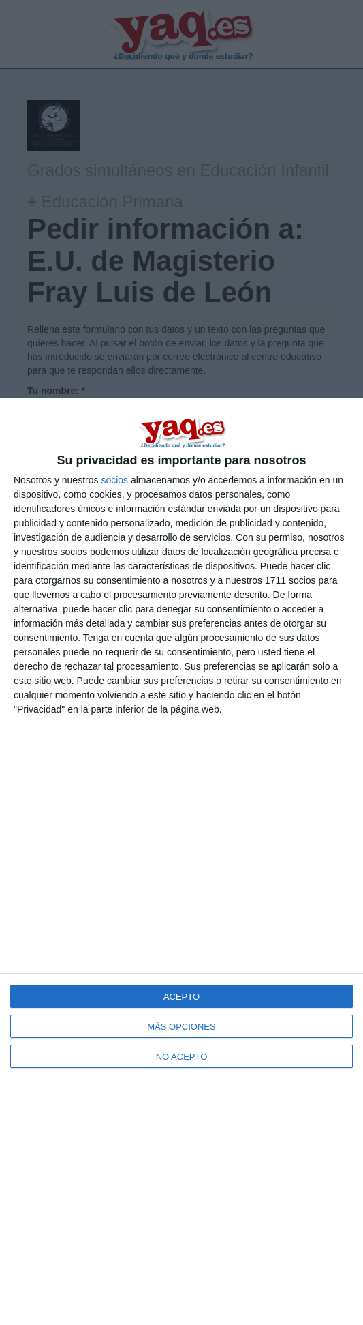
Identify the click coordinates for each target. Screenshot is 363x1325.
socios (114, 480)
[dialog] (181, 861)
